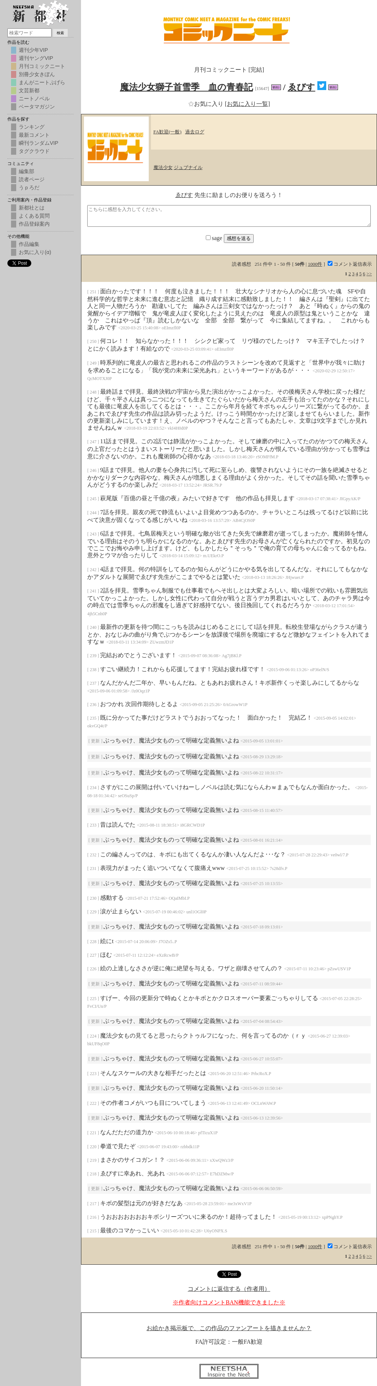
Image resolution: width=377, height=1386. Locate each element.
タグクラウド (34, 151)
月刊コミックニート (42, 66)
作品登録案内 (34, 224)
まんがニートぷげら (42, 82)
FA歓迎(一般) (168, 132)
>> (369, 273)
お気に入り (206, 104)
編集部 (26, 171)
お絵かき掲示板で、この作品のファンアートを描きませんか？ (229, 1328)
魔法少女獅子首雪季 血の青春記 (186, 87)
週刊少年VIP (33, 50)
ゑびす (301, 87)
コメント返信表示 (350, 264)
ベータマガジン (37, 107)
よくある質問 (34, 216)
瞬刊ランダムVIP (38, 143)
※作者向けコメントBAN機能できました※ (229, 1302)
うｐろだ (29, 187)
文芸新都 (29, 90)
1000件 (315, 264)
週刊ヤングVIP (36, 58)
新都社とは (32, 208)
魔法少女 (163, 167)
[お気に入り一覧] (247, 104)
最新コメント (34, 135)
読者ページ (32, 179)
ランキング (32, 127)
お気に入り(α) (35, 252)
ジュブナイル (188, 167)
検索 (60, 33)
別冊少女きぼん (37, 74)
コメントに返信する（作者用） (229, 1289)
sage (214, 238)
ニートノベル (34, 98)
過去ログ (194, 132)
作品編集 (29, 244)
